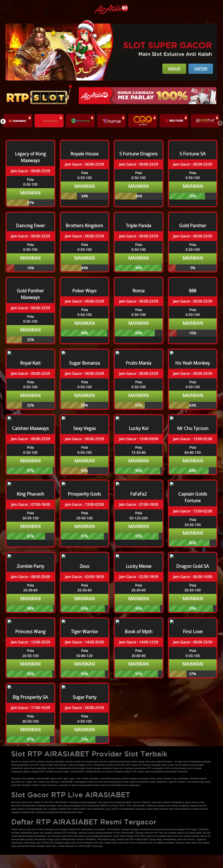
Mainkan (30, 193)
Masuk (174, 68)
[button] (3, 121)
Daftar (200, 68)
